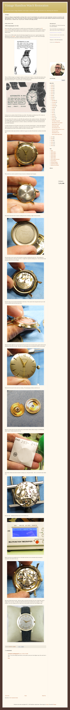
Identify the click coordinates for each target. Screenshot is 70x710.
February (53, 117)
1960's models (53, 157)
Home (26, 695)
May (53, 112)
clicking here (57, 42)
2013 (52, 143)
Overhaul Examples (54, 162)
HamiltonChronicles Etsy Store (55, 37)
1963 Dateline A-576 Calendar (57, 122)
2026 (52, 85)
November (54, 102)
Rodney (13, 36)
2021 (52, 93)
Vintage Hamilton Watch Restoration (26, 5)
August (53, 107)
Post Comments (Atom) (14, 697)
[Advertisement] (57, 52)
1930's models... (53, 153)
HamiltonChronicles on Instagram (55, 32)
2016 (52, 138)
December (54, 100)
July (53, 109)
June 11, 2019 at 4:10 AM (23, 653)
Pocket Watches (53, 160)
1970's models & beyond (55, 159)
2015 (52, 140)
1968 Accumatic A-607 (56, 124)
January (53, 119)
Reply (9, 658)
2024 (52, 88)
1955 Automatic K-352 (56, 127)
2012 (52, 145)
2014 (52, 142)
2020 (52, 95)
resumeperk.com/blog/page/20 (13, 653)
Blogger (54, 704)
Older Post (44, 695)
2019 (52, 97)
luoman (47, 704)
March (53, 116)
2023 (52, 90)
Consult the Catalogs (54, 163)
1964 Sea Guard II (55, 131)
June (53, 110)
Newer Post (7, 695)
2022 (52, 92)
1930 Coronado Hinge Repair (57, 134)
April (53, 114)
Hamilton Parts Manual (55, 165)
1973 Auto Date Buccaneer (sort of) (58, 129)
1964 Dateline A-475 (55, 132)
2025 (52, 86)
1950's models (53, 156)
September (54, 105)
